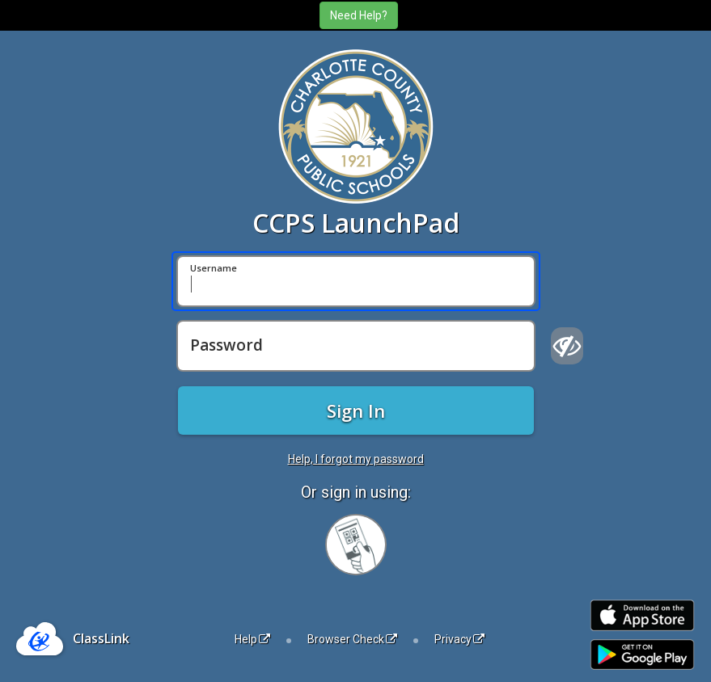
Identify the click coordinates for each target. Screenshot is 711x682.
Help (252, 639)
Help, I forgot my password (356, 459)
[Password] (356, 346)
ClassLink (101, 638)
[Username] (356, 281)
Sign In (356, 410)
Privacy (459, 639)
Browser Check (352, 639)
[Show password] (567, 345)
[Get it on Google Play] (642, 655)
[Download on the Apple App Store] (642, 615)
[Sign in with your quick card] (356, 545)
